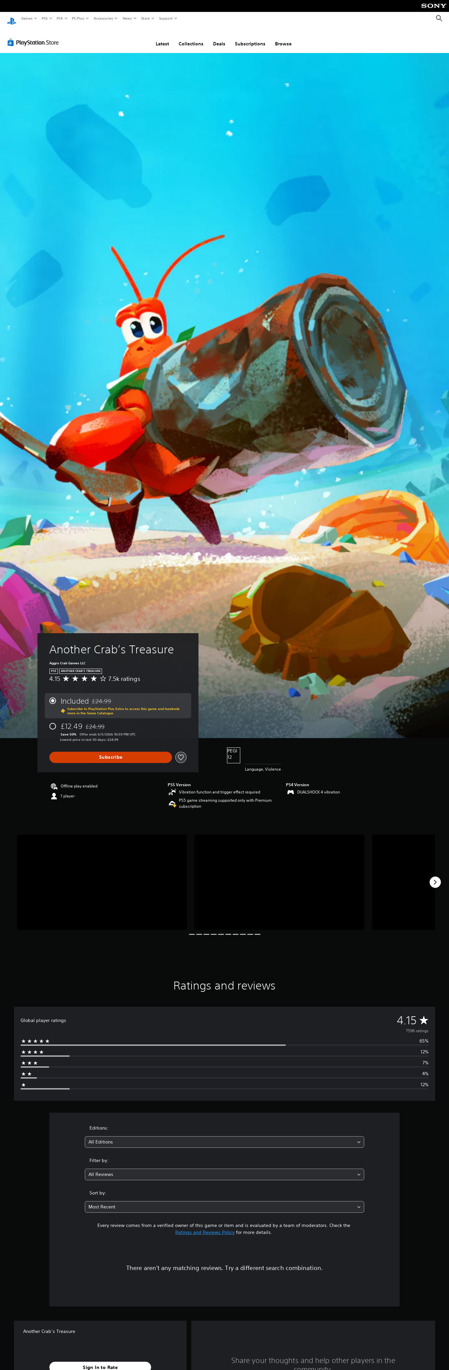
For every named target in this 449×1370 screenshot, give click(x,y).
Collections (191, 37)
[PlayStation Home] (11, 18)
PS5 (44, 18)
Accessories (103, 18)
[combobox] (224, 1136)
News (127, 18)
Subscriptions (250, 37)
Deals (219, 37)
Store (145, 18)
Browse (283, 37)
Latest (162, 37)
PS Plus (78, 18)
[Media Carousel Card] (102, 876)
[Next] (435, 876)
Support (165, 18)
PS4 (59, 18)
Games (26, 18)
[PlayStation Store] (34, 36)
